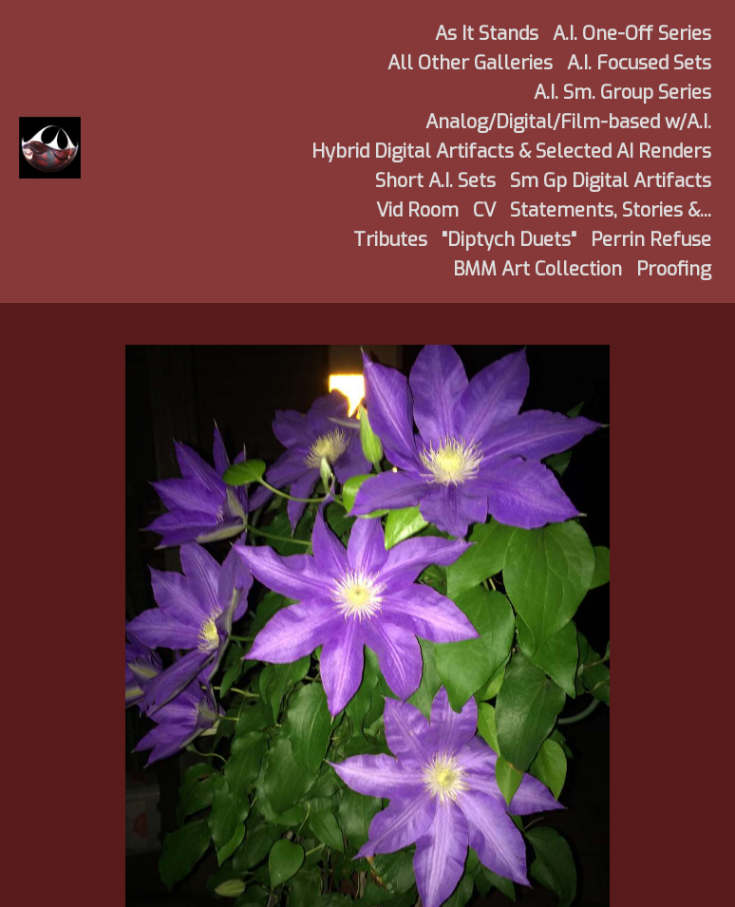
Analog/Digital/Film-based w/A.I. (568, 122)
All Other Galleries (470, 63)
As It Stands (486, 34)
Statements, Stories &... (610, 210)
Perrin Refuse (651, 240)
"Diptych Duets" (509, 240)
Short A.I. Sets (435, 181)
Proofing (673, 269)
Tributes (390, 240)
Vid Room (417, 210)
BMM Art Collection (537, 269)
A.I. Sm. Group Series (622, 92)
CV (484, 210)
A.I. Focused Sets (639, 63)
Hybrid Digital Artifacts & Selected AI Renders (511, 151)
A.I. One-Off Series (632, 34)
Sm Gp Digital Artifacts (610, 181)
